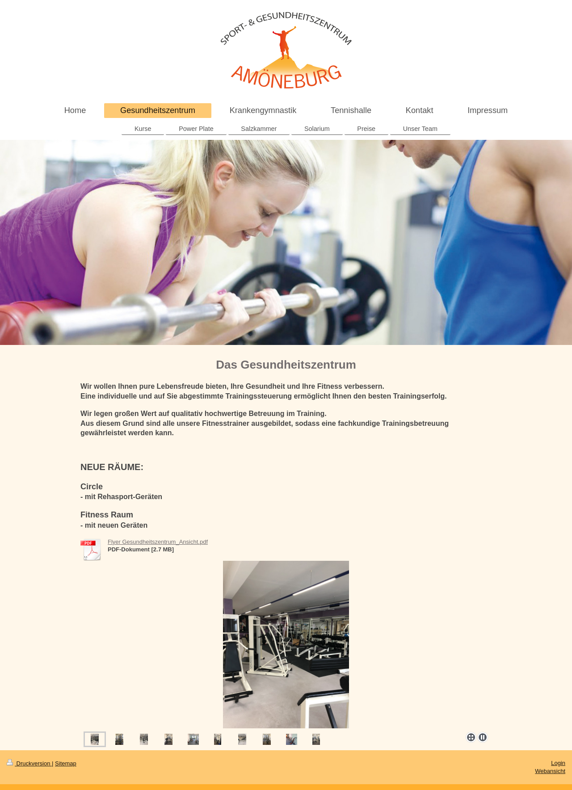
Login (558, 763)
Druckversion (29, 763)
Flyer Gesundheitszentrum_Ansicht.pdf (158, 541)
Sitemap (65, 763)
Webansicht (550, 771)
